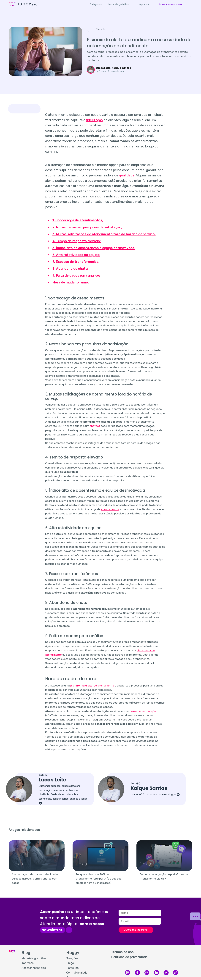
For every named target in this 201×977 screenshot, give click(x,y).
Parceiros (72, 968)
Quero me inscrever (136, 930)
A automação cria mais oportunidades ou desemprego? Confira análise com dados (35, 878)
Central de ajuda (76, 972)
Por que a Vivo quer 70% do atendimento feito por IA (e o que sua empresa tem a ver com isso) (99, 878)
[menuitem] (118, 4)
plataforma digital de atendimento (92, 685)
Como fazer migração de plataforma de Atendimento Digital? (164, 876)
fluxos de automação (143, 711)
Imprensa (144, 4)
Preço (70, 963)
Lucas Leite (103, 68)
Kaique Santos (121, 68)
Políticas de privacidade (129, 957)
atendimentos (110, 509)
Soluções (72, 958)
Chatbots (100, 29)
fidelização (94, 120)
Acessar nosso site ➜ (170, 4)
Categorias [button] (96, 4)
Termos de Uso (122, 952)
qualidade (126, 175)
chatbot (95, 425)
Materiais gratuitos (118, 4)
